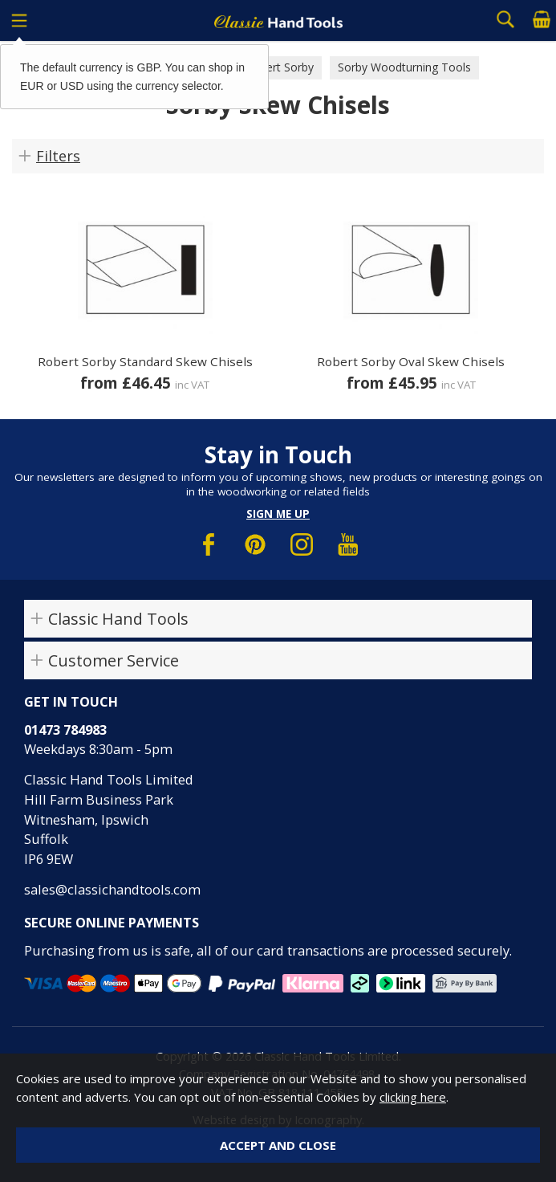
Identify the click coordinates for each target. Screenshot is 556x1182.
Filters (58, 155)
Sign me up (278, 514)
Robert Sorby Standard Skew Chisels (145, 361)
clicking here (412, 1097)
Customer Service (113, 660)
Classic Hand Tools (118, 619)
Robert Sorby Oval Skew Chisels (411, 361)
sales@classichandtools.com (112, 889)
